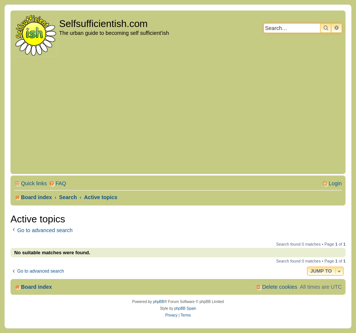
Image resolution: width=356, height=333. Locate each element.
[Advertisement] (178, 115)
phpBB (158, 302)
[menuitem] (57, 183)
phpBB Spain (185, 308)
